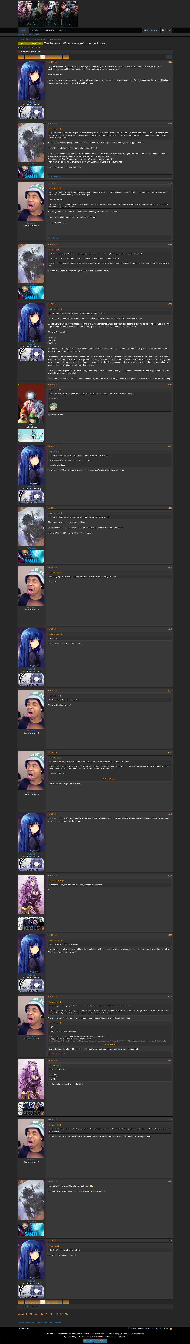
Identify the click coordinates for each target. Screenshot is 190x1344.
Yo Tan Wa (32, 164)
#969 (169, 570)
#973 (169, 817)
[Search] (166, 30)
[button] (40, 30)
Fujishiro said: (55, 309)
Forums (23, 30)
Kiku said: (54, 250)
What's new (49, 30)
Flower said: (55, 393)
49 (42, 57)
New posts (22, 34)
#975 (169, 938)
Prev (21, 57)
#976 (169, 999)
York (32, 918)
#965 (169, 304)
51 (51, 57)
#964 (169, 245)
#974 (169, 878)
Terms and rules (144, 1329)
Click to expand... (109, 781)
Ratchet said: (55, 129)
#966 (169, 387)
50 (47, 57)
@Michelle (78, 1194)
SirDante (23, 47)
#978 (169, 1122)
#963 (169, 183)
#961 (169, 62)
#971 (169, 693)
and (59, 1056)
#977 (169, 1063)
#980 (169, 1244)
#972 (169, 755)
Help (166, 1329)
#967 (169, 449)
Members (63, 30)
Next (65, 57)
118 (59, 57)
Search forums (33, 34)
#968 (169, 511)
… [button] (30, 57)
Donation (35, 30)
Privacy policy (157, 1329)
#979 (169, 1184)
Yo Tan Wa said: (56, 884)
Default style (24, 1329)
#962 (169, 124)
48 (38, 57)
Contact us (132, 1329)
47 (34, 57)
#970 (169, 632)
